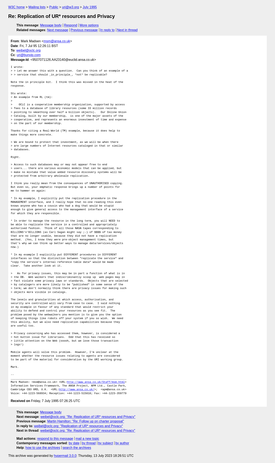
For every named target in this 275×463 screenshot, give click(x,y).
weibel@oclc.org (28, 50)
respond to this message (55, 438)
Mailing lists (37, 7)
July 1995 (90, 7)
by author (122, 443)
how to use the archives (43, 447)
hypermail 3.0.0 (65, 455)
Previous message (84, 30)
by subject (105, 443)
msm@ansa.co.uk (57, 41)
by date (74, 443)
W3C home (16, 7)
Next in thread (127, 30)
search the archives (77, 447)
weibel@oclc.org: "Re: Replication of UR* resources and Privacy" (88, 416)
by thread (89, 443)
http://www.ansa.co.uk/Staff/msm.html (96, 382)
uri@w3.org (70, 7)
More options (89, 25)
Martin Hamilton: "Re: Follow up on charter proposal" (85, 421)
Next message (57, 30)
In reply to (107, 30)
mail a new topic (87, 438)
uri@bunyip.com (29, 55)
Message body (51, 25)
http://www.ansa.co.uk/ (76, 389)
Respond (70, 25)
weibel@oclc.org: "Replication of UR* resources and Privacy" (78, 426)
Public (53, 7)
